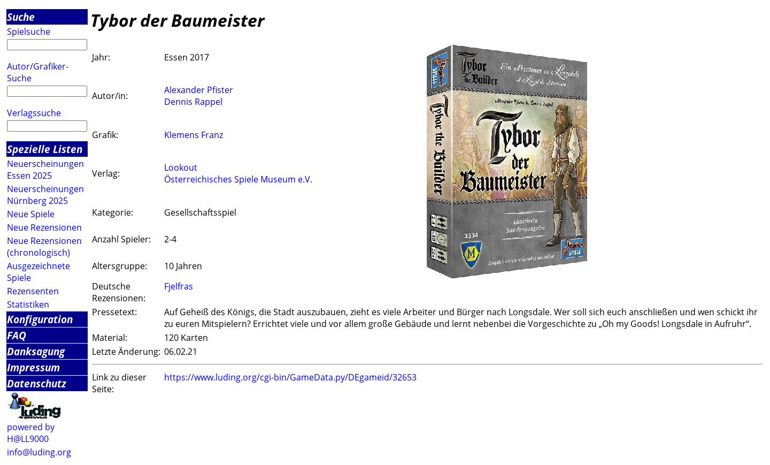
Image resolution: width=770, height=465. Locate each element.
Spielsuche (28, 31)
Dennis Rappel (193, 102)
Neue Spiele (31, 214)
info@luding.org (39, 452)
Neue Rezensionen (44, 227)
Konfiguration (40, 319)
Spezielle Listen (44, 149)
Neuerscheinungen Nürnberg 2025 (45, 195)
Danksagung (36, 351)
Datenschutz (36, 383)
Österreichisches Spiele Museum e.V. (238, 179)
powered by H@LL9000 (31, 433)
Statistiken (28, 304)
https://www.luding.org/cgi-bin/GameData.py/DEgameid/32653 (290, 377)
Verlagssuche (34, 113)
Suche (21, 17)
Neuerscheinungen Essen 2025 (45, 169)
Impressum (33, 367)
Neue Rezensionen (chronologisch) (44, 246)
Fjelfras (178, 286)
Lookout (180, 167)
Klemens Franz (193, 135)
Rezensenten (33, 291)
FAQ (16, 335)
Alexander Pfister (198, 90)
